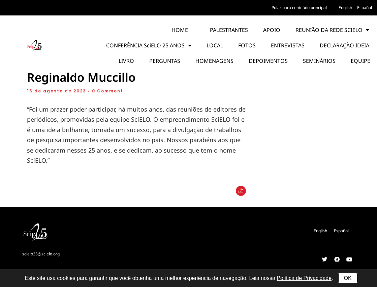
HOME (179, 30)
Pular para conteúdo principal (299, 7)
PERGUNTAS (164, 61)
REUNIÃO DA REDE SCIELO (332, 30)
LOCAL (215, 45)
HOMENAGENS (214, 61)
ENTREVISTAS (288, 45)
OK (348, 278)
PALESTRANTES (229, 30)
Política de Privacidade (304, 278)
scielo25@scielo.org (41, 254)
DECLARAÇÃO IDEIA (344, 45)
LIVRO (126, 61)
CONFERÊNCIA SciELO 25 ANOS (148, 45)
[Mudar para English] (345, 7)
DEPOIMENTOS (268, 61)
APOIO (271, 30)
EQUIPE (360, 61)
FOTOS (247, 45)
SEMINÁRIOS (319, 61)
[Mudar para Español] (364, 7)
